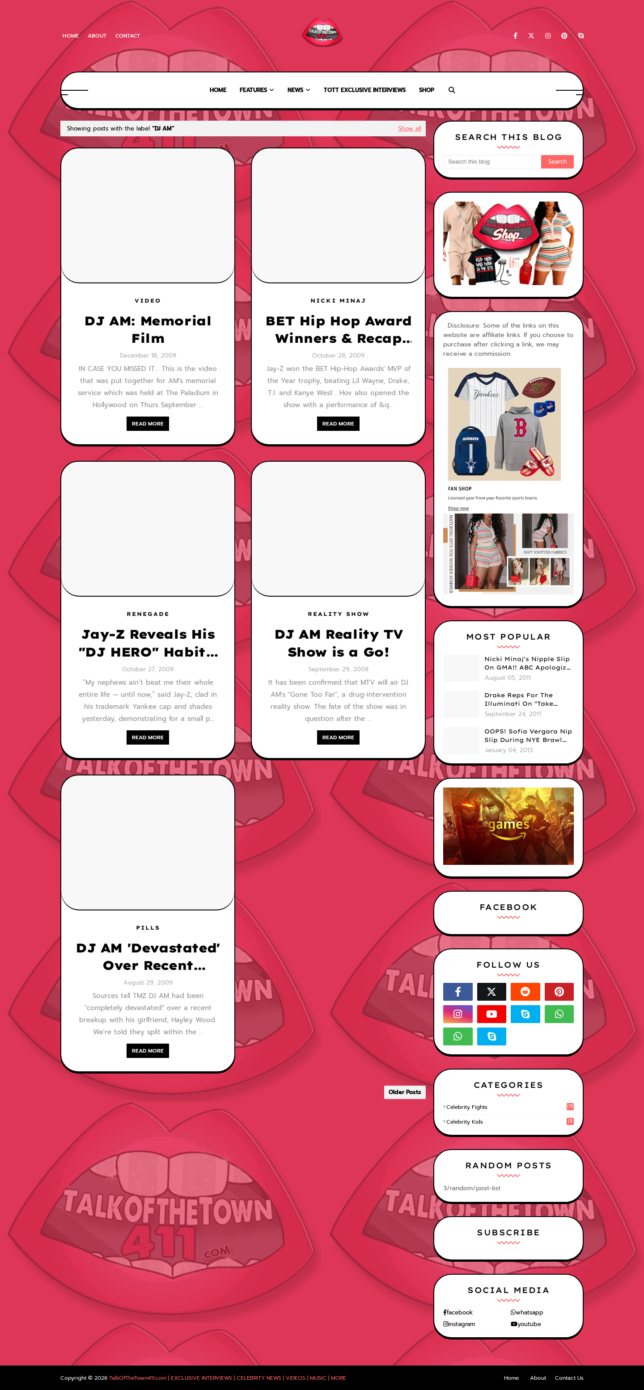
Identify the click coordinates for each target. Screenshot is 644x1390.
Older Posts (405, 1092)
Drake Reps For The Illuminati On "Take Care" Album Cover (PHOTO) (518, 699)
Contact (127, 36)
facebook (460, 1312)
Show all (409, 128)
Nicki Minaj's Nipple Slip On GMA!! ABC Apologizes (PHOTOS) (529, 663)
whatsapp (529, 1312)
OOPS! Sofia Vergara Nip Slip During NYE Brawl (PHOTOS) (528, 736)
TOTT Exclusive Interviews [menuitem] (365, 90)
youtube (529, 1324)
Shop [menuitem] (426, 90)
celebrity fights (510, 1107)
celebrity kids (510, 1122)
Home (71, 36)
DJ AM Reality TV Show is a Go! (338, 642)
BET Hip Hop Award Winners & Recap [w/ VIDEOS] (338, 330)
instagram (461, 1324)
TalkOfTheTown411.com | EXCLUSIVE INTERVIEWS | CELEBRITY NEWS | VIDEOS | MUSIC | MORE (227, 1378)
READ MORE (148, 424)
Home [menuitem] (218, 90)
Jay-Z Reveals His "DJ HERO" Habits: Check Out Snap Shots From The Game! (147, 643)
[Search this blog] (492, 161)
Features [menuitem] (253, 90)
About (97, 36)
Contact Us (569, 1378)
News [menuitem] (295, 90)
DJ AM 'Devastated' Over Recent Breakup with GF (148, 957)
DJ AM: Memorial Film (147, 329)
